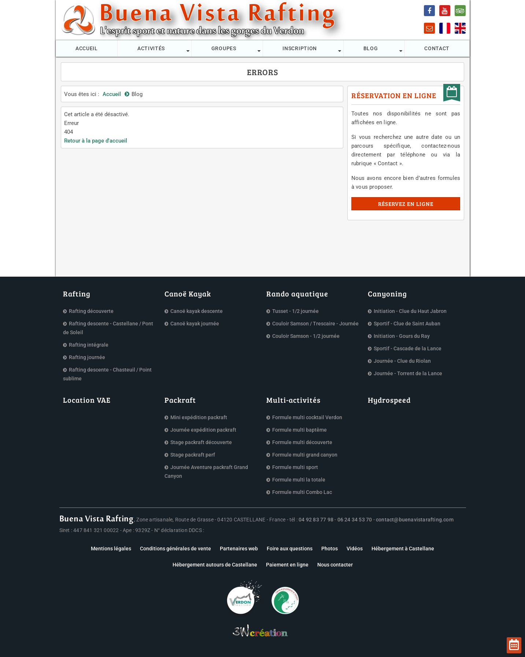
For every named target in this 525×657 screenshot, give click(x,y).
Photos (329, 548)
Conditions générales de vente (175, 548)
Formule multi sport (295, 467)
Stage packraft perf (192, 455)
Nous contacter (335, 565)
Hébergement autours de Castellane (215, 565)
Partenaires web (239, 548)
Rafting (76, 293)
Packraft (180, 400)
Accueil (86, 48)
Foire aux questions (290, 548)
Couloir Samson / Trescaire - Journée (315, 323)
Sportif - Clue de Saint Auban (407, 323)
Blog (370, 48)
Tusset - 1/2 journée (295, 311)
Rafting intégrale (88, 345)
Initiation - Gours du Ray (402, 336)
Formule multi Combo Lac (302, 492)
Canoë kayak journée (194, 323)
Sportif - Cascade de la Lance (407, 348)
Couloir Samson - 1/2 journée (306, 336)
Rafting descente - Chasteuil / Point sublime (107, 374)
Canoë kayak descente (196, 311)
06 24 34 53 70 (354, 520)
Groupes (223, 48)
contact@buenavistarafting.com (415, 520)
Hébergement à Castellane (402, 548)
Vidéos (355, 548)
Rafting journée (87, 357)
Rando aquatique (297, 293)
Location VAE (87, 400)
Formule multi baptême (299, 430)
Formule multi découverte (302, 442)
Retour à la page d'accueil (95, 140)
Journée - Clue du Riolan (402, 361)
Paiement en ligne (287, 565)
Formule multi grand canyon (304, 455)
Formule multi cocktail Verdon (307, 417)
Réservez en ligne (405, 203)
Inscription (299, 48)
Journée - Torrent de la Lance (408, 373)
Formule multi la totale (298, 480)
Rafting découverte (91, 311)
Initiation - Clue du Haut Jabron (410, 311)
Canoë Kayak (187, 293)
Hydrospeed (389, 400)
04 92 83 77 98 (316, 520)
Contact (437, 48)
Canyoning (387, 293)
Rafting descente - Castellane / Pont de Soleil (108, 328)
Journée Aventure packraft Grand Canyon (206, 471)
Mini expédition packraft (198, 417)
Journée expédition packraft (203, 430)
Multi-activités (293, 400)
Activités (151, 48)
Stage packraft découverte (201, 442)
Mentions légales (111, 548)
